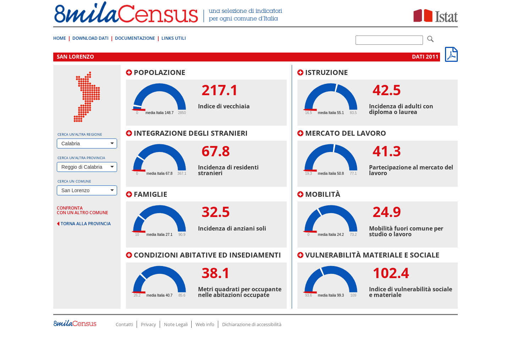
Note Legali (176, 324)
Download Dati (90, 38)
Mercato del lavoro (341, 133)
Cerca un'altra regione (79, 134)
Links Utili (173, 38)
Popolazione (155, 72)
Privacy (148, 324)
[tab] (206, 97)
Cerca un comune (74, 181)
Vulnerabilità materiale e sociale (368, 255)
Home (59, 38)
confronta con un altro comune (82, 210)
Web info (205, 324)
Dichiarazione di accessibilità (251, 324)
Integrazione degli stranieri (187, 133)
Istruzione (322, 72)
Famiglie (146, 194)
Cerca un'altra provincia (81, 157)
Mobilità (318, 194)
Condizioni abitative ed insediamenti (203, 255)
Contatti (124, 324)
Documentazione (135, 38)
